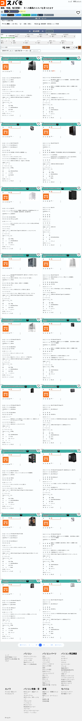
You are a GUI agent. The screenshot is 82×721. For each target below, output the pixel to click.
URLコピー (48, 15)
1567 (1, 56)
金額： (2, 34)
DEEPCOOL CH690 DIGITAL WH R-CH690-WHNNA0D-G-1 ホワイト (12, 320)
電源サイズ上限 (43, 34)
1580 (42, 449)
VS (27, 58)
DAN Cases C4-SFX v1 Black (49, 386)
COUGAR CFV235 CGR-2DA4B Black (11, 514)
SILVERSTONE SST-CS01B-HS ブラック (52, 188)
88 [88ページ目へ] (40, 645)
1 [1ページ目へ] (29, 645)
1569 (1, 122)
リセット (49, 31)
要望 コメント (77, 1)
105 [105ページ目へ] (52, 645)
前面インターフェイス (6, 41)
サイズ (27, 41)
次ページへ (58, 645)
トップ (70, 1)
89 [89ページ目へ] (44, 645)
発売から (63, 41)
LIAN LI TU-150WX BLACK (9, 124)
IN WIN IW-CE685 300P (49, 124)
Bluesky (18, 15)
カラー (39, 41)
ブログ (7, 661)
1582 (42, 513)
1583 (1, 579)
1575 (1, 318)
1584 (42, 579)
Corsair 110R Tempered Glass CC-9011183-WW (13, 386)
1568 (42, 56)
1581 (1, 513)
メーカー (17, 34)
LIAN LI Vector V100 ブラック (50, 450)
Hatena (34, 15)
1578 (42, 385)
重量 (14, 41)
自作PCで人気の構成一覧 (12, 659)
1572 (42, 187)
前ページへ (23, 645)
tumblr (40, 15)
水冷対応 (65, 34)
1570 (42, 122)
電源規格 (53, 34)
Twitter (3, 15)
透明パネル (52, 41)
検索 (26, 47)
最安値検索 (6, 66)
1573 (1, 253)
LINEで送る (26, 15)
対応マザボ (30, 34)
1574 (42, 253)
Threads (10, 15)
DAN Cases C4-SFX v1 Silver (49, 580)
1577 (1, 385)
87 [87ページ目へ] (36, 645)
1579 (1, 449)
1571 (1, 187)
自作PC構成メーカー (11, 657)
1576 (42, 318)
